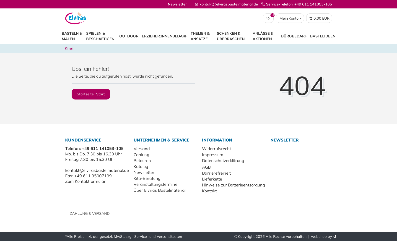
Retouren (142, 160)
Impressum (212, 154)
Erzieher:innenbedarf (164, 36)
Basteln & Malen (72, 36)
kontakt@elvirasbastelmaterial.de (97, 170)
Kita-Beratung (147, 178)
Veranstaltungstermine (155, 184)
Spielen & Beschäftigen (100, 36)
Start (69, 48)
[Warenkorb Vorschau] (319, 18)
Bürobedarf (294, 36)
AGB (206, 167)
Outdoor (128, 36)
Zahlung (141, 154)
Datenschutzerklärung (223, 160)
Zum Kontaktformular (85, 181)
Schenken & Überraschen (231, 36)
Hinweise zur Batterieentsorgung (233, 185)
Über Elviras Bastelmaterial (160, 190)
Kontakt (209, 191)
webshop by (321, 236)
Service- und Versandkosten (158, 236)
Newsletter (177, 4)
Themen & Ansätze (200, 36)
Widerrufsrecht (216, 148)
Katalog (141, 166)
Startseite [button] (91, 94)
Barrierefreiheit (216, 173)
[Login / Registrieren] (289, 18)
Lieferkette (212, 179)
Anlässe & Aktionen (263, 36)
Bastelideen (322, 36)
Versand (142, 148)
